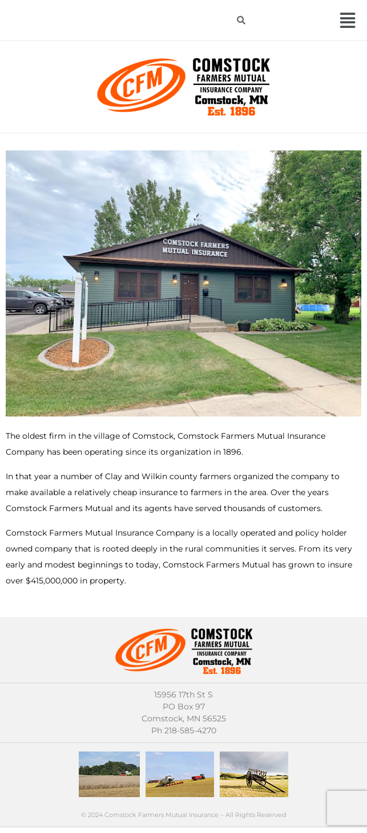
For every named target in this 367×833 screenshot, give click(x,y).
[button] (347, 20)
